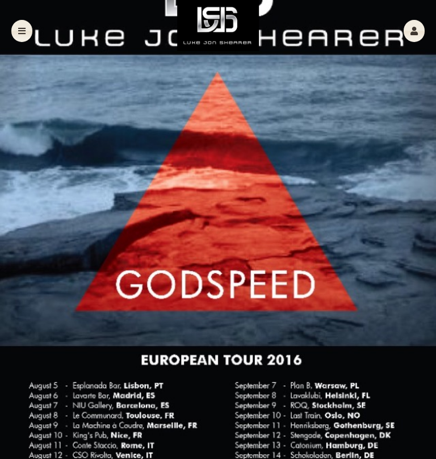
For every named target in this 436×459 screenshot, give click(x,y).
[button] (414, 31)
